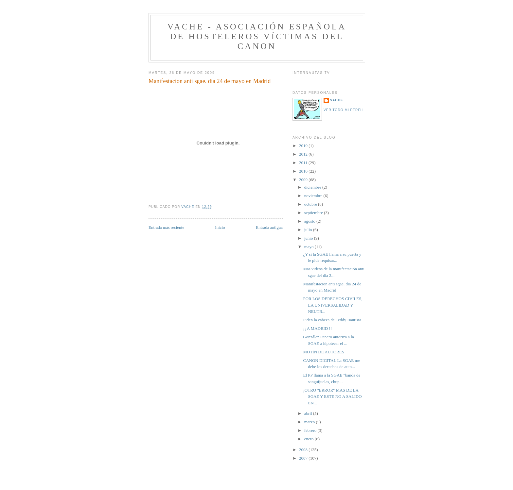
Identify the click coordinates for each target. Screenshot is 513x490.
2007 (304, 458)
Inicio (220, 227)
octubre (311, 204)
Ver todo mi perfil (344, 110)
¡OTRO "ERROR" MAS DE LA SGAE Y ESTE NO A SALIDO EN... (332, 396)
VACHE (336, 100)
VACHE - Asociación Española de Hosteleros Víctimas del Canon (256, 36)
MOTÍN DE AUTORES (323, 351)
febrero (311, 430)
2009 (304, 179)
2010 (304, 171)
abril (308, 413)
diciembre (313, 187)
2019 (304, 145)
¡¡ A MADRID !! (317, 328)
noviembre (314, 195)
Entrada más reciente (166, 227)
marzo (310, 421)
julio (308, 229)
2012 (304, 154)
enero (309, 438)
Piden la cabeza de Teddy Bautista (332, 319)
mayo (309, 246)
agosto (310, 221)
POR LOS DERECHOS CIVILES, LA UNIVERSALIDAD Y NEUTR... (332, 305)
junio (309, 238)
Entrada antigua (269, 227)
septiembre (314, 212)
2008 (304, 449)
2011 (304, 162)
